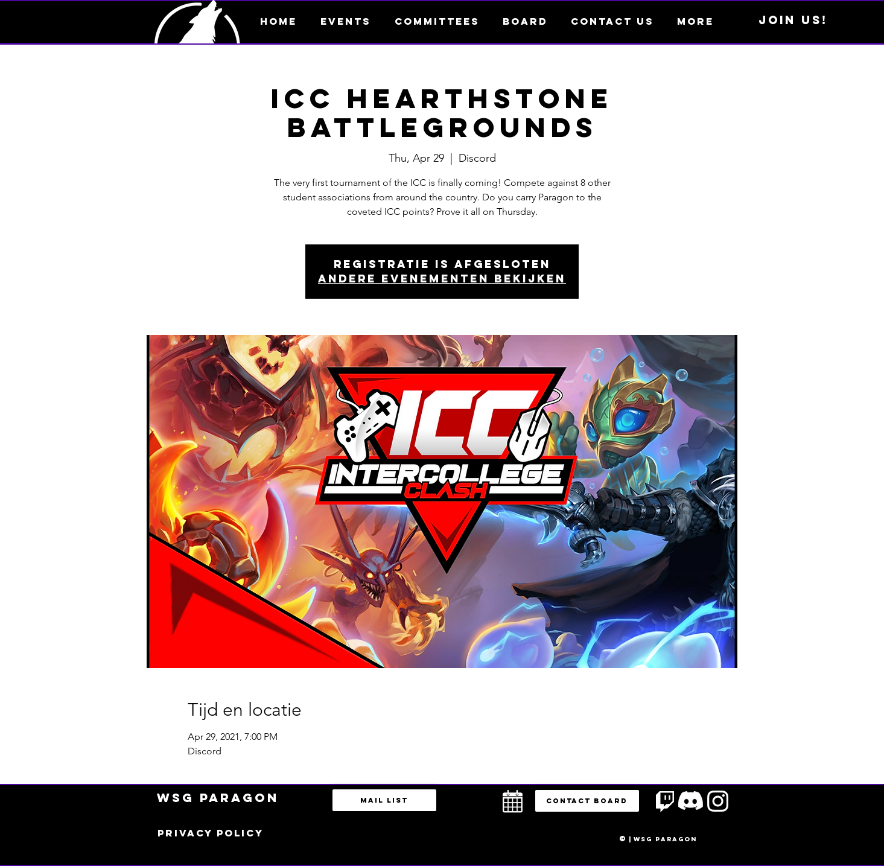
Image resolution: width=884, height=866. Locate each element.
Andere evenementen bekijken (442, 278)
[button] (695, 21)
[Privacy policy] (210, 833)
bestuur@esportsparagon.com (308, 863)
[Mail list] (384, 800)
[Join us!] (793, 20)
